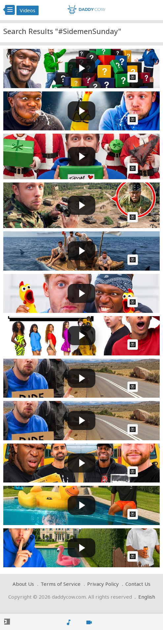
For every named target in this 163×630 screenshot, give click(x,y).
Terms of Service (61, 583)
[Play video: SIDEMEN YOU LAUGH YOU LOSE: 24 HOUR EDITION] (81, 293)
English (146, 596)
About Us (23, 583)
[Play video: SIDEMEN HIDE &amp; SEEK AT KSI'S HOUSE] (81, 505)
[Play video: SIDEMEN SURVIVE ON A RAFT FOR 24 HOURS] (81, 251)
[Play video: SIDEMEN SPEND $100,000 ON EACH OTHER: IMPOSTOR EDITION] (81, 156)
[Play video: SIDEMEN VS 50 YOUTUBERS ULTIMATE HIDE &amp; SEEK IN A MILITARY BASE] (81, 205)
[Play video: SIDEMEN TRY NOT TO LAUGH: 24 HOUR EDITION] (81, 111)
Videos (27, 10)
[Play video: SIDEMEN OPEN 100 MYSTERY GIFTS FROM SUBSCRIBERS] (81, 68)
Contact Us (137, 583)
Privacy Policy (103, 583)
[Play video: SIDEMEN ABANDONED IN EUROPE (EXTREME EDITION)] (81, 378)
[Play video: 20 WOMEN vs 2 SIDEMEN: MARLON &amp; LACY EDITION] (81, 335)
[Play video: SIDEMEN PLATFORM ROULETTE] (81, 463)
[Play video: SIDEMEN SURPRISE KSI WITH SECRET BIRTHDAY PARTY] (81, 548)
